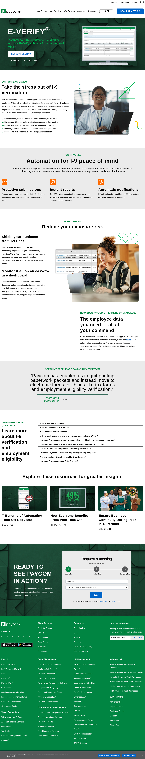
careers (114, 2)
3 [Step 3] (125, 569)
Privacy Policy (115, 601)
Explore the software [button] (24, 60)
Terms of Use (103, 601)
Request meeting (130, 11)
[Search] (143, 2)
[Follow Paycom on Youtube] (25, 636)
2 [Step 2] (96, 569)
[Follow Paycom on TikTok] (31, 636)
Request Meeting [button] (21, 54)
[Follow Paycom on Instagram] (20, 636)
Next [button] (96, 595)
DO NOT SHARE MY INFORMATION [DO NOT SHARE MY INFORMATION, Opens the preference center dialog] (109, 755)
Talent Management (47, 659)
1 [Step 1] (68, 569)
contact (135, 2)
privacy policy (10, 756)
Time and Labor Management (52, 707)
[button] (42, 11)
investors (125, 2)
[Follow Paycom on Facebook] (14, 636)
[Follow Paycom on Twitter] (9, 636)
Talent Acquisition (10, 712)
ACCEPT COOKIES (129, 755)
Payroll (4, 659)
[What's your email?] (120, 638)
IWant (128, 340)
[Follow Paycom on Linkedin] (3, 636)
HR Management (82, 659)
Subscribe (137, 638)
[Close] (142, 755)
